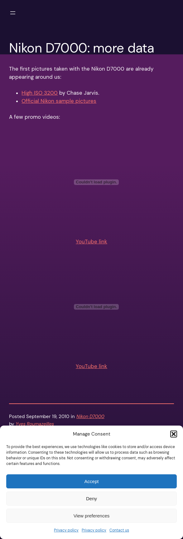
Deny (91, 498)
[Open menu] (13, 13)
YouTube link (91, 241)
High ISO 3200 (40, 93)
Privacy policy (66, 530)
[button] (174, 434)
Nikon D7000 (90, 417)
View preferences (92, 515)
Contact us (119, 530)
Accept (91, 481)
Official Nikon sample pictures (59, 101)
